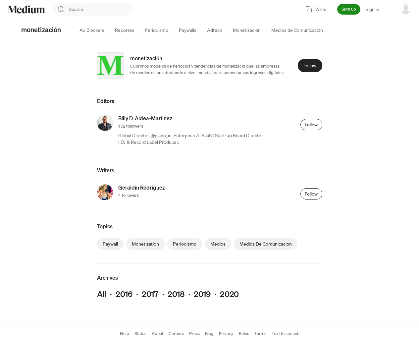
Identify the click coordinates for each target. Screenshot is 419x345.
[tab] (91, 30)
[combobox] (100, 9)
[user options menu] (405, 8)
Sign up (348, 9)
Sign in (372, 9)
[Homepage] (26, 9)
